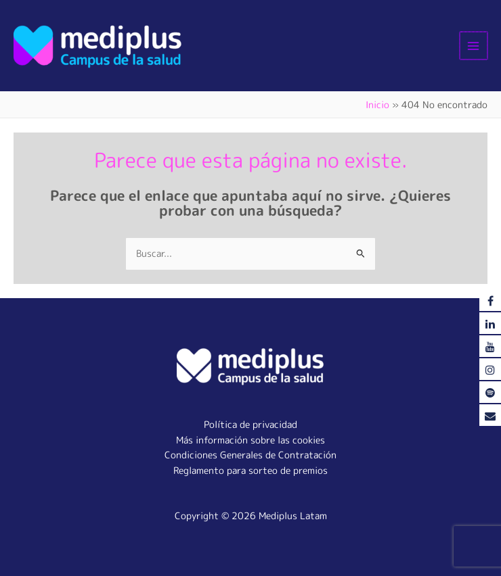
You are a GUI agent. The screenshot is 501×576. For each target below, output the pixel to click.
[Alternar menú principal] (474, 45)
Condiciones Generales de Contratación (250, 454)
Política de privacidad (250, 424)
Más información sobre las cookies (250, 439)
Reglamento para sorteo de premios (250, 470)
